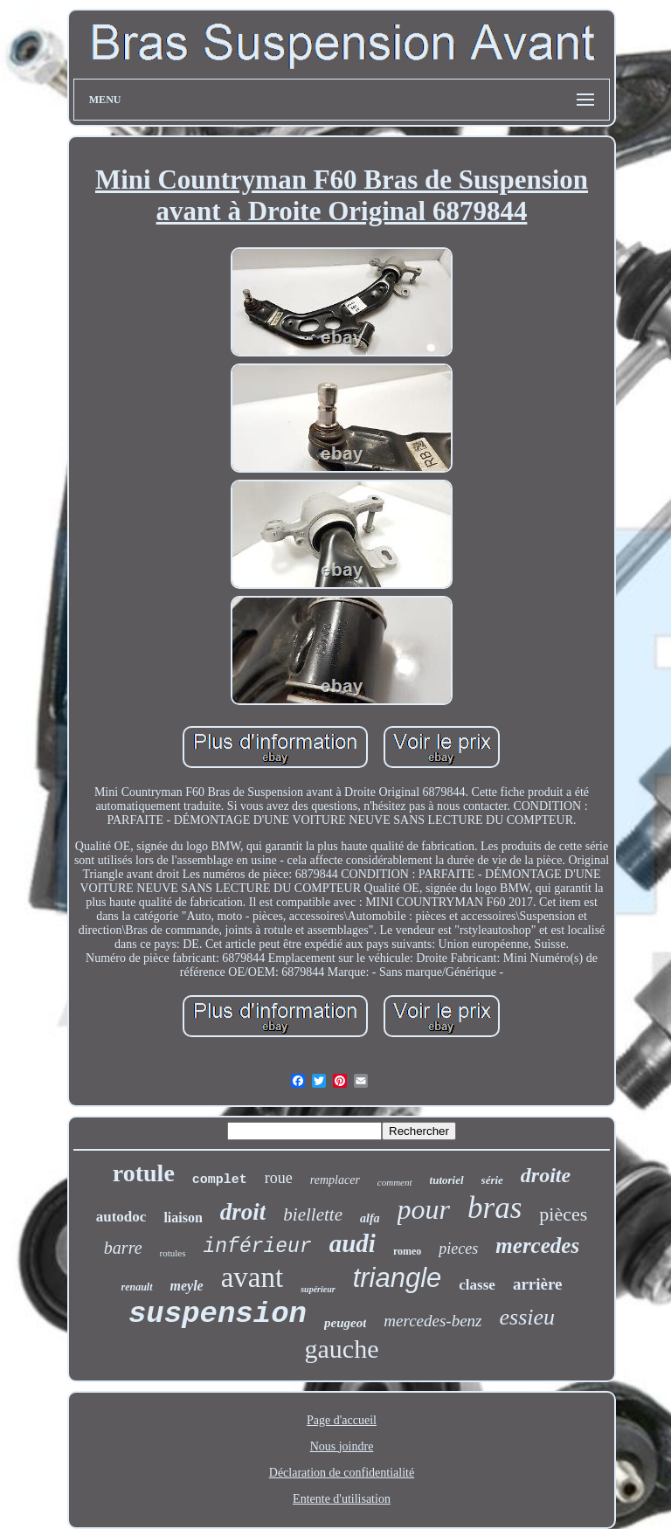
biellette (312, 1214)
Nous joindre (342, 1446)
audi (352, 1243)
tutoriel (447, 1180)
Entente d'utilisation (342, 1498)
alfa (370, 1218)
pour (424, 1209)
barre (123, 1247)
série (492, 1180)
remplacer (335, 1180)
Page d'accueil (342, 1420)
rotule (144, 1173)
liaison (182, 1217)
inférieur (258, 1246)
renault (137, 1287)
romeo (407, 1251)
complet (219, 1180)
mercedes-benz (432, 1320)
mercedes (537, 1245)
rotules (173, 1253)
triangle (397, 1278)
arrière (538, 1284)
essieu (528, 1317)
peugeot (345, 1323)
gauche (342, 1348)
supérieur (318, 1289)
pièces (563, 1214)
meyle (187, 1285)
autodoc (121, 1216)
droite (546, 1175)
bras (494, 1208)
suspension (217, 1314)
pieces (458, 1248)
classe (477, 1284)
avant (252, 1277)
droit (243, 1212)
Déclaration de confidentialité (341, 1472)
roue (279, 1178)
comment (394, 1182)
